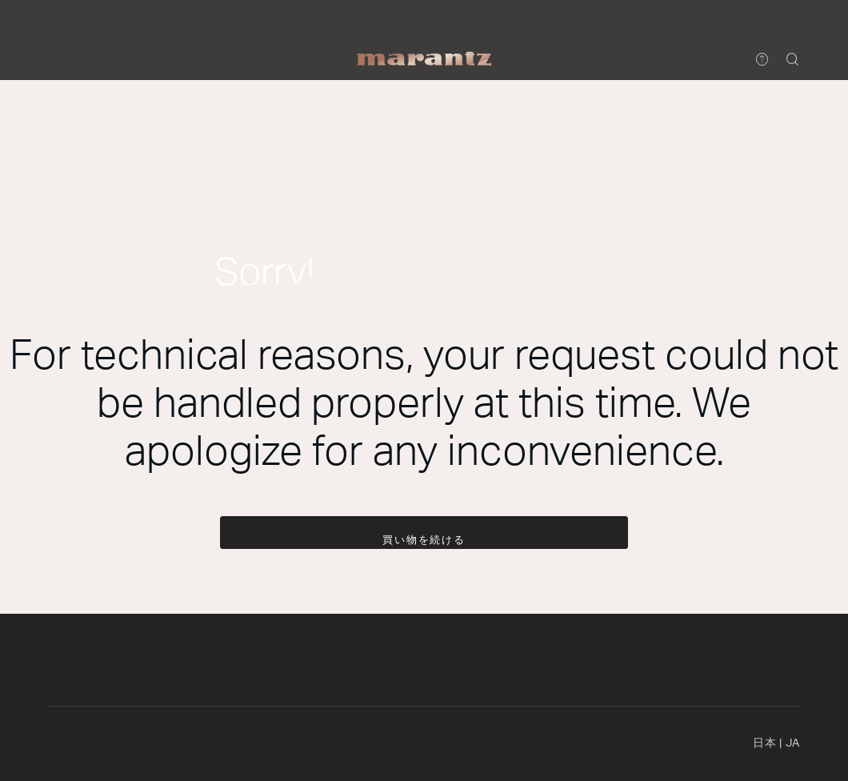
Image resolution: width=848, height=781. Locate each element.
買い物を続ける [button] (424, 540)
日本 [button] (776, 743)
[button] (793, 60)
